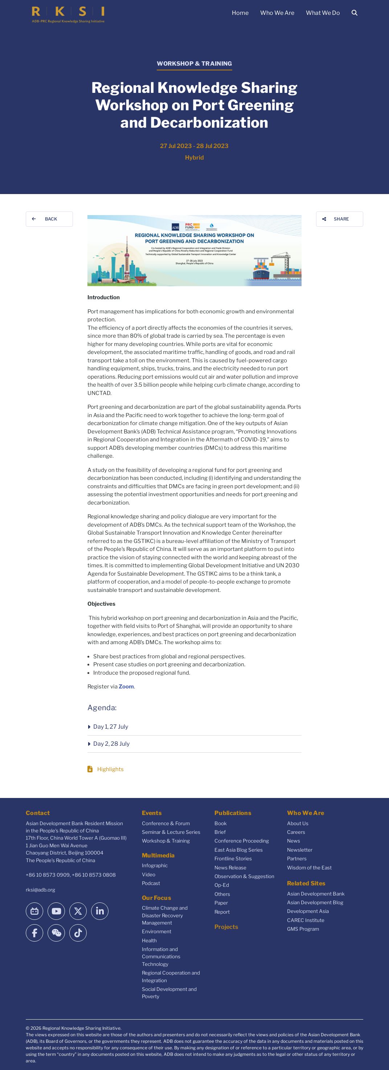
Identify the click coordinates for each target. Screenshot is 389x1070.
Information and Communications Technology (161, 956)
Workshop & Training (166, 841)
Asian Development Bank (316, 894)
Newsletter (299, 850)
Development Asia (308, 911)
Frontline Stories (233, 858)
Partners (297, 858)
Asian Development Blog (315, 902)
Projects (226, 926)
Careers (296, 832)
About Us (297, 823)
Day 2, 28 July (111, 743)
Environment (156, 931)
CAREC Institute (305, 920)
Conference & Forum (166, 823)
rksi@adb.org (40, 890)
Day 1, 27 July (110, 726)
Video (148, 874)
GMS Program (303, 929)
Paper (221, 903)
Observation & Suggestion (244, 876)
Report (222, 912)
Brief (220, 832)
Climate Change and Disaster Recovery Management (165, 915)
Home (240, 12)
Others (222, 894)
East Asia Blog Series (238, 850)
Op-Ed (221, 885)
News (293, 841)
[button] (194, 727)
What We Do (323, 12)
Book (220, 823)
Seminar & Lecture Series (171, 832)
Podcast (151, 883)
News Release (230, 868)
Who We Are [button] (277, 12)
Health (149, 940)
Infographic (155, 865)
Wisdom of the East (309, 868)
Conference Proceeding (241, 841)
